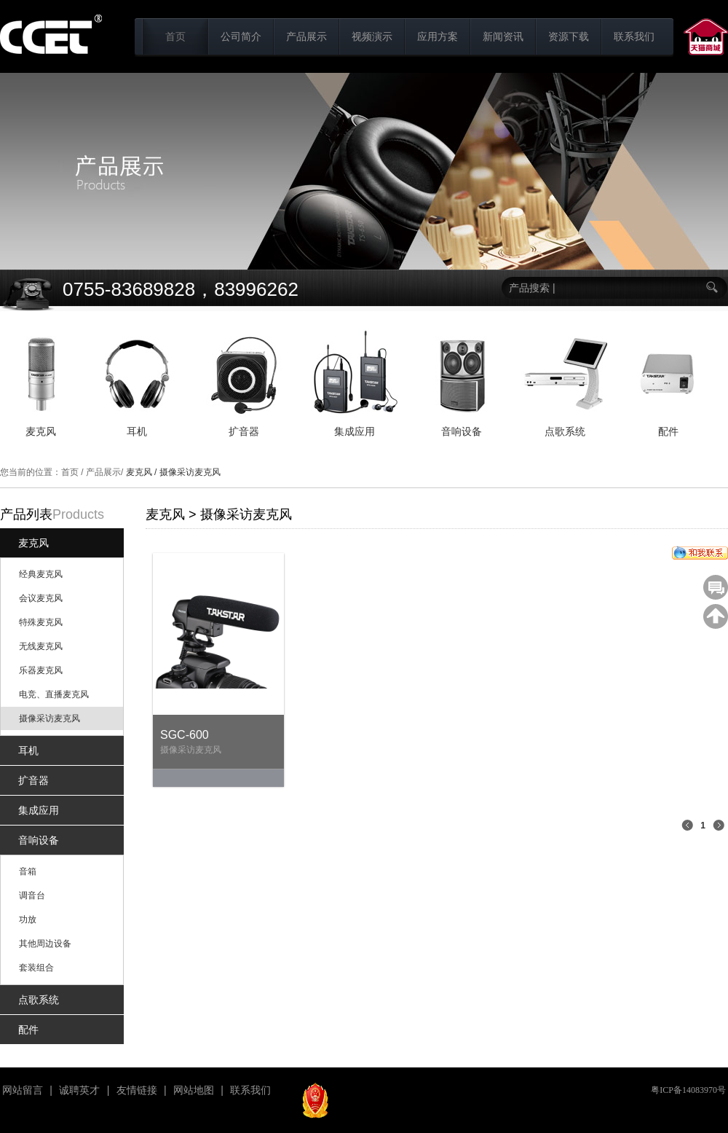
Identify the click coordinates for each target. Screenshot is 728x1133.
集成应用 (38, 810)
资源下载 (568, 36)
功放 (27, 919)
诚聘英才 (79, 1090)
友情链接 (136, 1090)
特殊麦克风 (41, 622)
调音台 (32, 895)
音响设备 (38, 840)
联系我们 (634, 36)
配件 (28, 1029)
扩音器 (33, 780)
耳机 (28, 750)
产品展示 (306, 36)
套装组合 (36, 968)
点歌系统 (38, 999)
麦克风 (33, 543)
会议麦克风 (41, 598)
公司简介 (241, 36)
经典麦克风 (41, 574)
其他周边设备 (45, 943)
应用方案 (437, 36)
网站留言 (22, 1090)
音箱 (27, 871)
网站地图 (193, 1090)
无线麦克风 (41, 646)
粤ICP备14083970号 (688, 1090)
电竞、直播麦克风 (54, 694)
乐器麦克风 (41, 670)
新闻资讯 (503, 36)
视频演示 (372, 36)
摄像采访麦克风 (49, 718)
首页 (175, 36)
